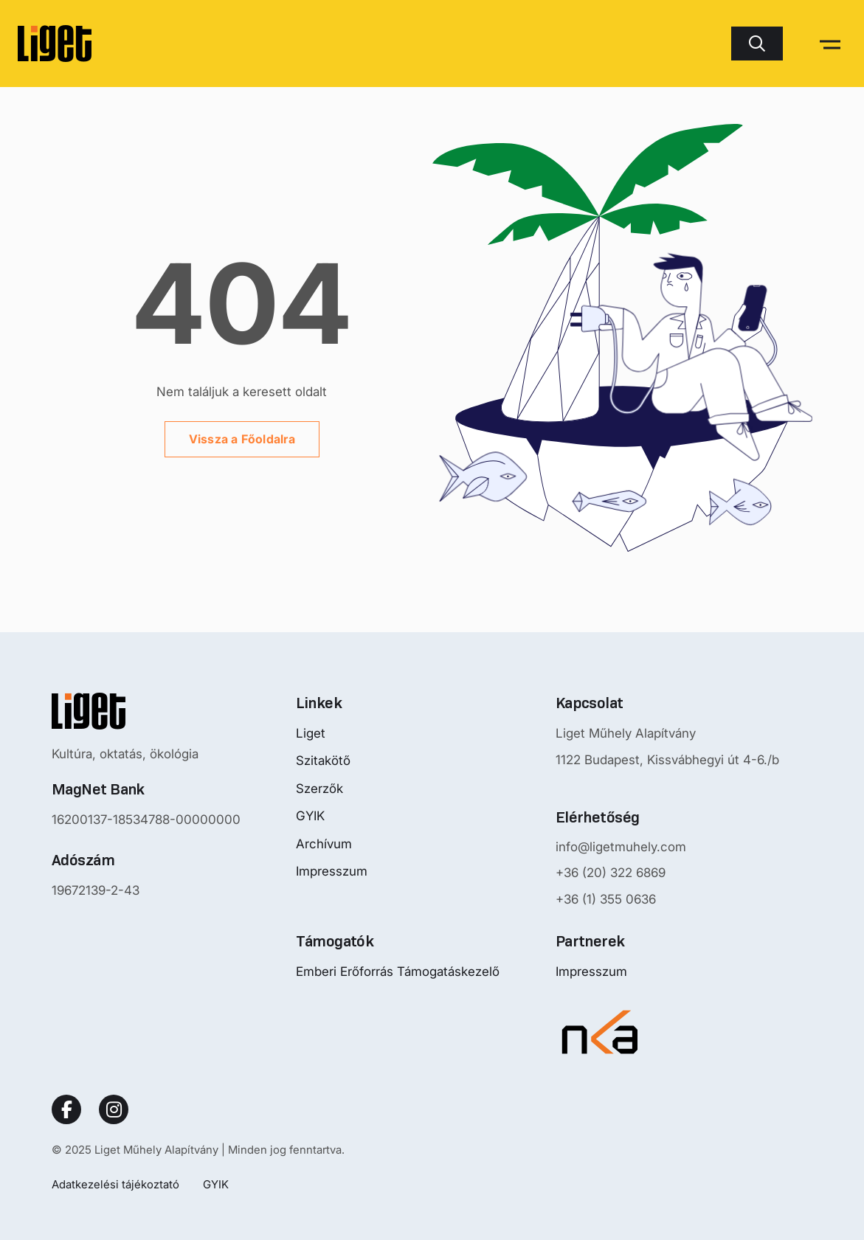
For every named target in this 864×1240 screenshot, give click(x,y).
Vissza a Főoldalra (242, 439)
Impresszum (331, 871)
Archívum (324, 844)
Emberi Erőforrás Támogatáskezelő (398, 971)
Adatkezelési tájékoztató (115, 1184)
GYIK (310, 815)
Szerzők (319, 788)
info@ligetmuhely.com (621, 846)
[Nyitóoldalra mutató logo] (146, 711)
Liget (310, 733)
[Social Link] (66, 1109)
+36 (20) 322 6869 (611, 872)
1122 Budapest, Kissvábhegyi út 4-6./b (667, 759)
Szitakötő (323, 760)
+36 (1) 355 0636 (606, 899)
